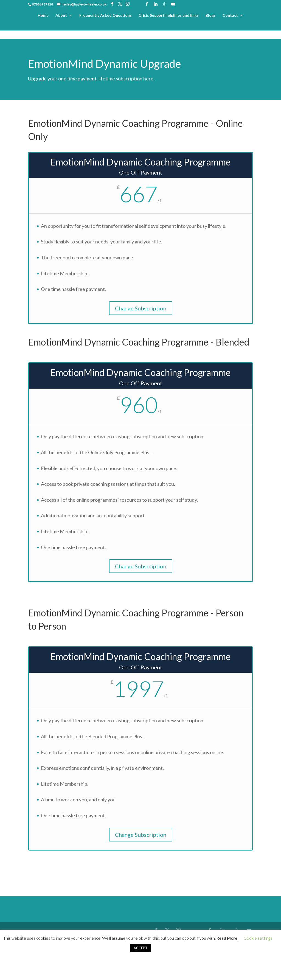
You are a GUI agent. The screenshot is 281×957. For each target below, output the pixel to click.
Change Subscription (140, 308)
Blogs (211, 15)
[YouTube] (173, 4)
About (61, 15)
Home (43, 15)
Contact (230, 15)
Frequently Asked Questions (105, 15)
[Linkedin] (156, 4)
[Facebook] (147, 4)
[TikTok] (164, 4)
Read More (227, 938)
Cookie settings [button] (258, 938)
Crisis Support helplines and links (169, 15)
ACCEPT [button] (141, 948)
